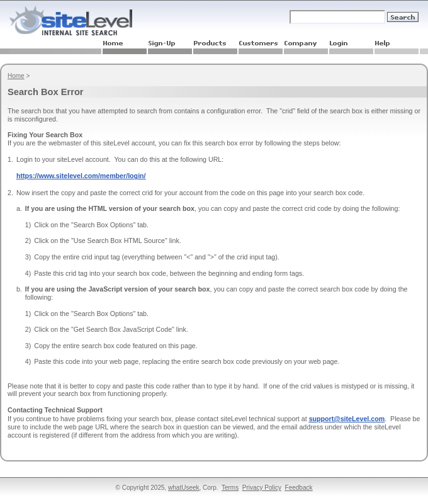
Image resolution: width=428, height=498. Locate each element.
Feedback (299, 487)
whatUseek (183, 487)
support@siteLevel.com (347, 418)
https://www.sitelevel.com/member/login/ (81, 175)
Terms (230, 487)
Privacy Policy (261, 487)
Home (16, 75)
